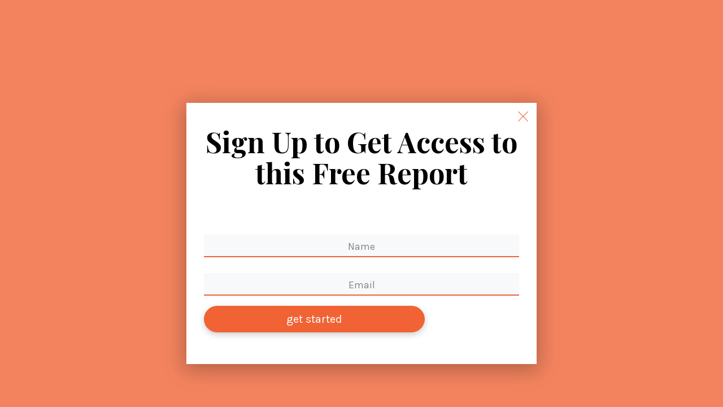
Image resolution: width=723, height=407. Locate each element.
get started (314, 319)
